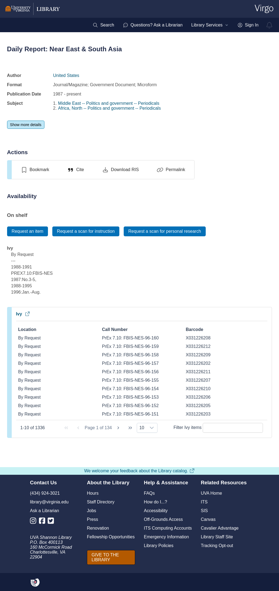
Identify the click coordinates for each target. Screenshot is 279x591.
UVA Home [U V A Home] (211, 493)
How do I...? (155, 502)
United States (66, 75)
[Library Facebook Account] (43, 522)
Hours (93, 493)
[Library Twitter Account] (52, 522)
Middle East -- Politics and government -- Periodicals (108, 103)
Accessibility (156, 510)
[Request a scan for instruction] (85, 231)
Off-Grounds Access (163, 519)
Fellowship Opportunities (111, 537)
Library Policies (158, 545)
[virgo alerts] (269, 25)
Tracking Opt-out (217, 545)
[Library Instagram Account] (34, 522)
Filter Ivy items (218, 427)
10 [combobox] (141, 427)
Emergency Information (166, 537)
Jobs (91, 510)
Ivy (23, 314)
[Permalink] (171, 170)
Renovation (98, 528)
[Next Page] (118, 427)
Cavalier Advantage (220, 528)
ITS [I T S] (204, 502)
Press (92, 519)
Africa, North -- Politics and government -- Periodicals (109, 108)
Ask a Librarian (44, 510)
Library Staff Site (217, 537)
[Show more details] (25, 125)
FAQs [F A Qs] (149, 493)
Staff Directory (100, 502)
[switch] (35, 170)
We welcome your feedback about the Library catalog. (139, 470)
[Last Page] (130, 427)
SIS (204, 510)
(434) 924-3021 (45, 493)
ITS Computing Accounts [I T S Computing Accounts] (168, 528)
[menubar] (175, 25)
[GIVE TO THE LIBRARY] (111, 557)
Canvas (208, 519)
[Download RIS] (120, 170)
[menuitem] (103, 25)
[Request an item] (27, 231)
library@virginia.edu (49, 502)
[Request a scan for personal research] (165, 231)
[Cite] (76, 170)
